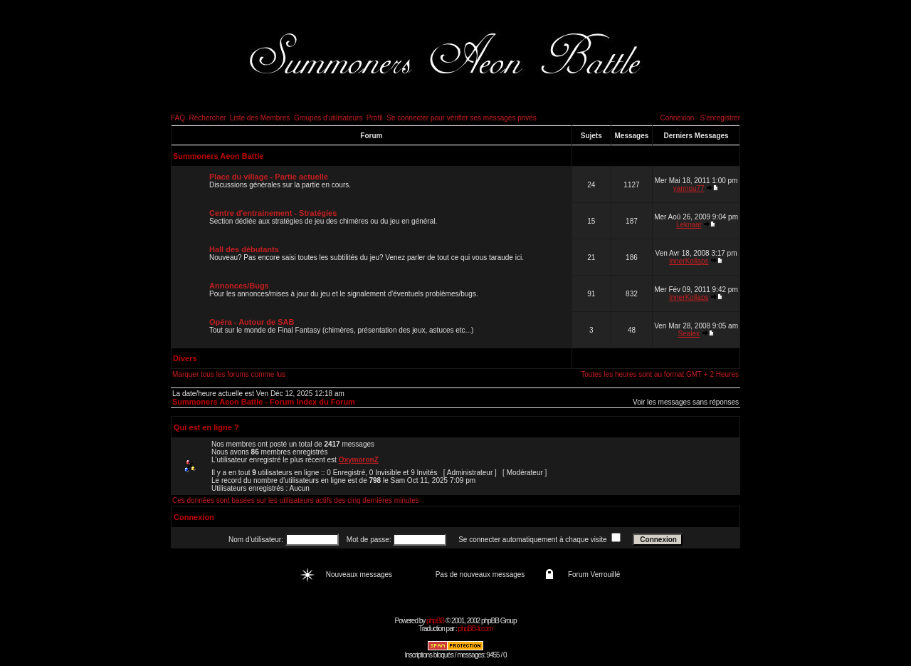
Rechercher (207, 118)
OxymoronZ (359, 460)
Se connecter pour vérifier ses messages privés (461, 118)
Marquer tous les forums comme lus (228, 374)
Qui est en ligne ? (206, 427)
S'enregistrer (720, 118)
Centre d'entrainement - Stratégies (273, 213)
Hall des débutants (244, 249)
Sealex (689, 334)
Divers (185, 358)
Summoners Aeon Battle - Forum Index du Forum (263, 401)
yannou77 (689, 188)
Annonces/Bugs (239, 285)
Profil (375, 118)
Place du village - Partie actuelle (268, 176)
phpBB (435, 621)
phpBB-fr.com (475, 629)
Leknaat (689, 225)
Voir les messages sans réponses (686, 402)
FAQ (178, 118)
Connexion (677, 118)
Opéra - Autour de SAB (251, 322)
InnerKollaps (689, 261)
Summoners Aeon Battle (218, 156)
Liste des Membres (260, 118)
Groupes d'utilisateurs (328, 118)
